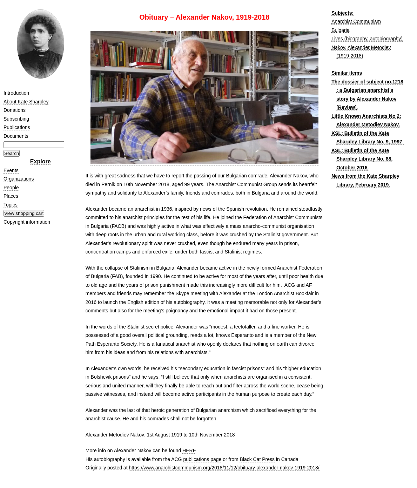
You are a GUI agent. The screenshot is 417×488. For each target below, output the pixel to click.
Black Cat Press (257, 459)
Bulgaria (340, 30)
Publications (17, 127)
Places (11, 196)
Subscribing (16, 119)
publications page (202, 459)
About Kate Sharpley (26, 101)
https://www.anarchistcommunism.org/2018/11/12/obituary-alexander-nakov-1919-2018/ (224, 467)
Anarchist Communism (356, 21)
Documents (16, 136)
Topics (11, 205)
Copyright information (27, 222)
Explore (40, 161)
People (11, 187)
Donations (15, 110)
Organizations (19, 179)
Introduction (16, 93)
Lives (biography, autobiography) (367, 38)
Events (11, 170)
